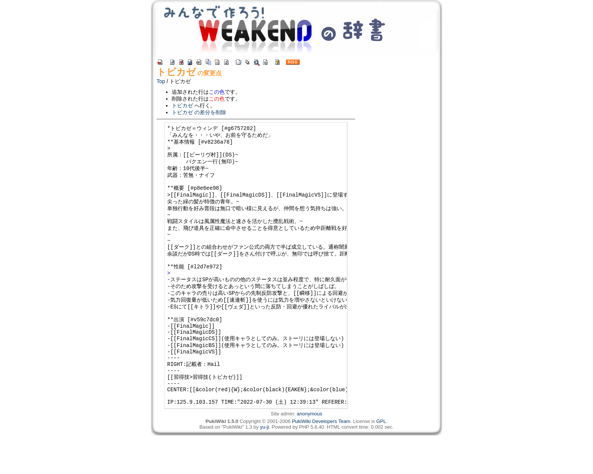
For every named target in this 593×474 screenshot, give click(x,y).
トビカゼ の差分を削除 (199, 112)
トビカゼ (176, 72)
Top (161, 81)
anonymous (309, 452)
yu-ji (264, 465)
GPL (381, 460)
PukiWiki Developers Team (321, 460)
